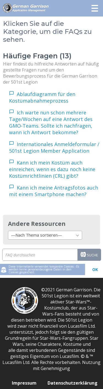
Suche (89, 255)
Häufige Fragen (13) (37, 56)
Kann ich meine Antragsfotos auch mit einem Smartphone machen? (53, 191)
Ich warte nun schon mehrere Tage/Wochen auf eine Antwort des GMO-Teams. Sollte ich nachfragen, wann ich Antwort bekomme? (51, 122)
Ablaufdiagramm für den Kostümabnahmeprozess (42, 97)
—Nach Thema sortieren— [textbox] (36, 235)
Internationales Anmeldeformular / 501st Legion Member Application (54, 147)
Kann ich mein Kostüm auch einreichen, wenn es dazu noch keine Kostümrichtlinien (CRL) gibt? (52, 169)
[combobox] (45, 235)
